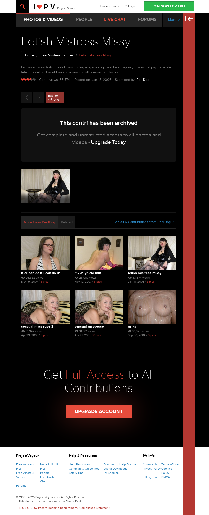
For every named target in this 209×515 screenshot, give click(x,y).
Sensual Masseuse (89, 326)
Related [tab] (67, 222)
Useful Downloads (115, 468)
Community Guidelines (84, 468)
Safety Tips (76, 472)
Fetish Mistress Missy (144, 273)
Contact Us (150, 464)
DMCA (165, 477)
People (45, 472)
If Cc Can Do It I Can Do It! (40, 273)
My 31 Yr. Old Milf (88, 273)
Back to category (54, 97)
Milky (132, 326)
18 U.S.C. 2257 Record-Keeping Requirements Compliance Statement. (64, 508)
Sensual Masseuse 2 (37, 326)
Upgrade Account (99, 412)
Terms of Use (170, 464)
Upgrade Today (108, 142)
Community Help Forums (120, 464)
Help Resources (79, 464)
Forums (21, 485)
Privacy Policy (152, 468)
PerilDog (142, 80)
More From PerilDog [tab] (39, 222)
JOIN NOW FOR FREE (169, 6)
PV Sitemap (111, 472)
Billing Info (150, 477)
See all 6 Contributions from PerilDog (144, 222)
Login (132, 6)
